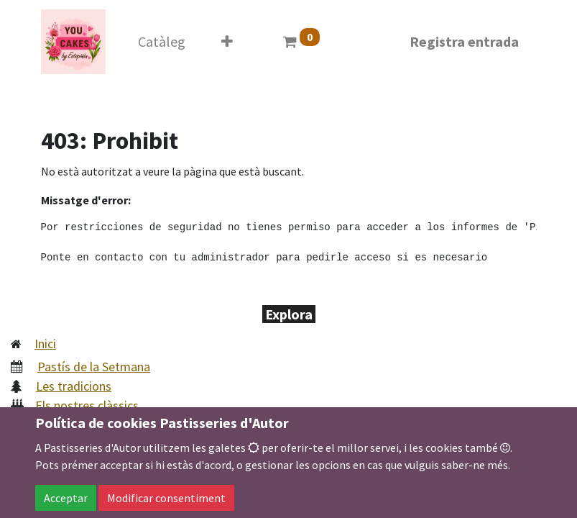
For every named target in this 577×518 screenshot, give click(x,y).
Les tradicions (73, 386)
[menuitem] (161, 41)
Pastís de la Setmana (93, 366)
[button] (227, 41)
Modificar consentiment (166, 498)
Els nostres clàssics (87, 405)
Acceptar (66, 498)
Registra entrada (464, 41)
